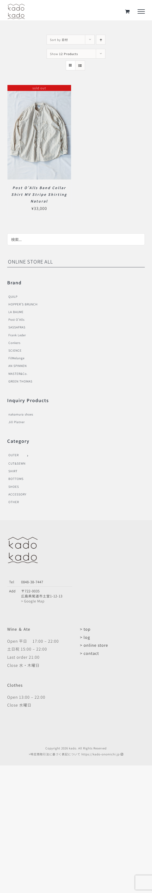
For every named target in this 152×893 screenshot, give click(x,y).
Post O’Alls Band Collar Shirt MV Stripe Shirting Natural (39, 194)
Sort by (59, 40)
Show (64, 54)
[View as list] (80, 65)
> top (85, 629)
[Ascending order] (100, 40)
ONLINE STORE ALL (30, 261)
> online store (94, 645)
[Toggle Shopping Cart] (127, 11)
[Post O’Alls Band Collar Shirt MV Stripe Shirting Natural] (39, 89)
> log (85, 637)
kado (72, 748)
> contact (89, 653)
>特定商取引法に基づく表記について (54, 754)
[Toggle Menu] (141, 11)
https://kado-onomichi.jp (100, 754)
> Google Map (32, 601)
